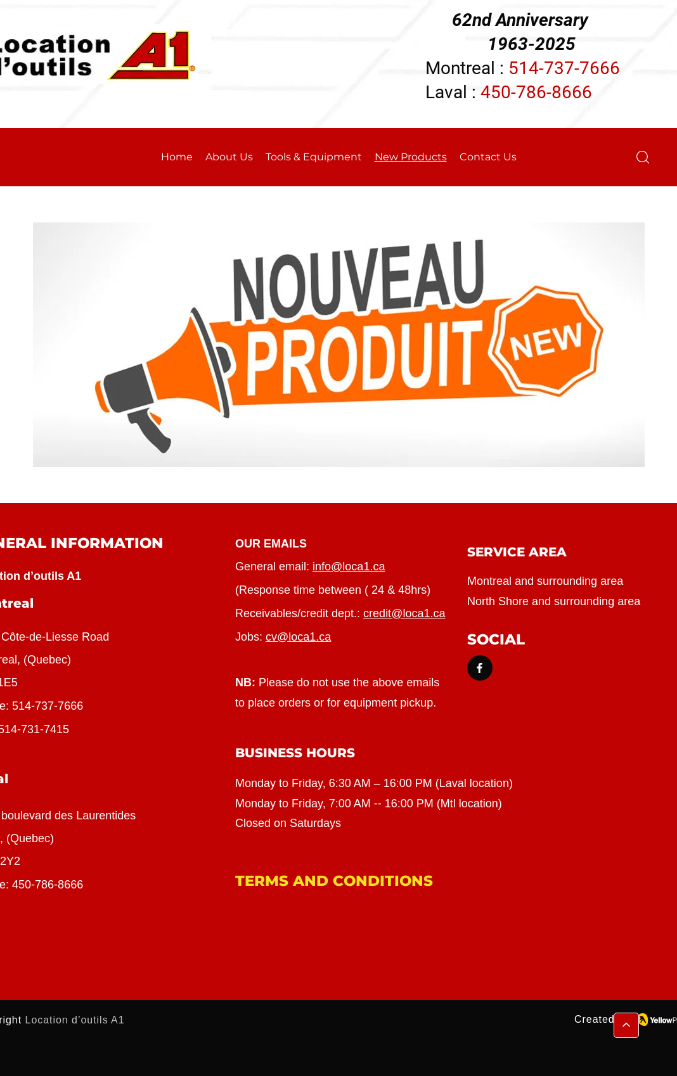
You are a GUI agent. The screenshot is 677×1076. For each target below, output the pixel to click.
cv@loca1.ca (298, 637)
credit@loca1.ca (404, 613)
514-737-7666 (47, 706)
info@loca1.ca (349, 566)
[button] (642, 157)
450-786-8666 (536, 92)
